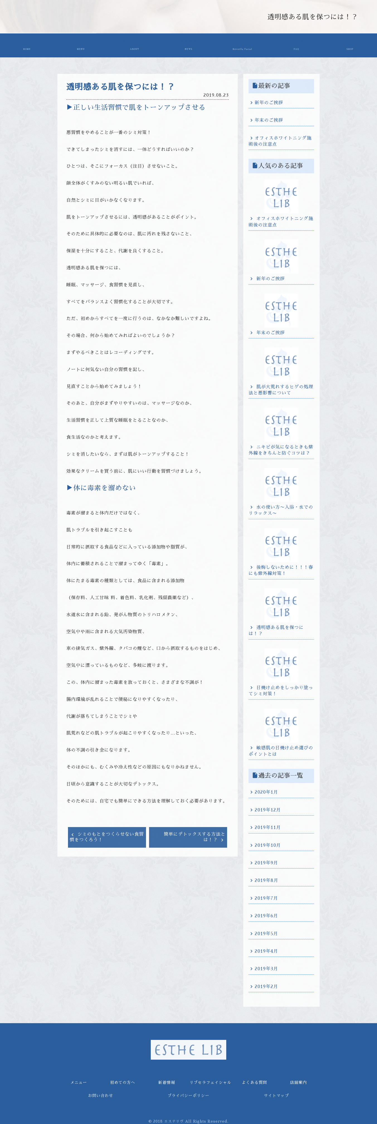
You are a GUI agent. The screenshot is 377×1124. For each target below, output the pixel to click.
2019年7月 (266, 896)
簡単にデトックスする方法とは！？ (194, 835)
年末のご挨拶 (269, 118)
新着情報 (188, 45)
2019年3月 (266, 967)
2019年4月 (266, 949)
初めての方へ (135, 45)
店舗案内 (350, 45)
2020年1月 (266, 791)
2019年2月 (266, 985)
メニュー (80, 45)
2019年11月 (268, 826)
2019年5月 (266, 932)
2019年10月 (268, 844)
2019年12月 (268, 808)
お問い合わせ (100, 1094)
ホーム (27, 45)
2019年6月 (266, 914)
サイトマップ (276, 1094)
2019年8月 (266, 879)
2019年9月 (266, 861)
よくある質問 (296, 45)
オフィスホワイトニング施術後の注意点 (280, 139)
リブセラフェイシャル (242, 45)
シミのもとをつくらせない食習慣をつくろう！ (107, 836)
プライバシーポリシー (188, 1094)
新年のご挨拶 (269, 101)
